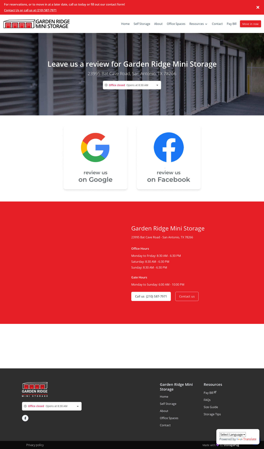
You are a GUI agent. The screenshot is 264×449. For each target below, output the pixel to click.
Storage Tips (212, 414)
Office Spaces (169, 418)
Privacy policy (35, 445)
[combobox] (132, 85)
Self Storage (168, 404)
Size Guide (211, 407)
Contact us (187, 296)
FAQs (207, 400)
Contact (165, 425)
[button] (25, 418)
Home (164, 397)
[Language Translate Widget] (232, 434)
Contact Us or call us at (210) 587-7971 (30, 10)
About (164, 411)
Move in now (250, 24)
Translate (246, 439)
